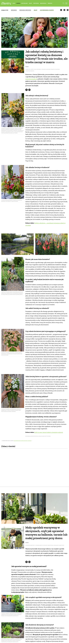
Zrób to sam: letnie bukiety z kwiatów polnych (48, 473)
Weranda (14, 10)
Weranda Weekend (25, 10)
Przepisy (50, 3)
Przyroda (36, 3)
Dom (14, 3)
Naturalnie (24, 3)
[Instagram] (64, 10)
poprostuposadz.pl (31, 98)
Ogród (18, 3)
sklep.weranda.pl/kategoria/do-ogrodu (22, 502)
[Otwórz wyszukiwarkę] (63, 3)
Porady (27, 86)
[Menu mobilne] (66, 3)
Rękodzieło (43, 3)
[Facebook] (61, 10)
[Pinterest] (68, 10)
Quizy (30, 3)
